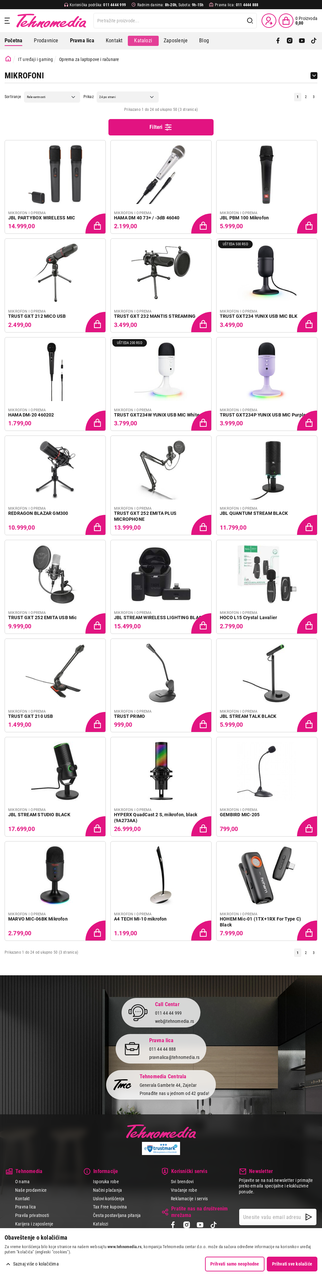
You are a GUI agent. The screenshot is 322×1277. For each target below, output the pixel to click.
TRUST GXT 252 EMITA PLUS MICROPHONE (145, 516)
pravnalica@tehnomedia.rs (174, 1057)
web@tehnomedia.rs (174, 1021)
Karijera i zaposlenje (34, 1223)
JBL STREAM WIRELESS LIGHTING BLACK (159, 617)
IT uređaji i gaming (35, 59)
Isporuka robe (106, 1181)
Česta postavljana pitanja (117, 1215)
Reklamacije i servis (189, 1198)
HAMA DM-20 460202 (31, 414)
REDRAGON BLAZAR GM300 (38, 513)
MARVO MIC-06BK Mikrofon (38, 919)
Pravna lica (25, 1206)
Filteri (161, 127)
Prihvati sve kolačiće (292, 1264)
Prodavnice (46, 40)
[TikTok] (313, 40)
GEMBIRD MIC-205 (240, 814)
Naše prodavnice (31, 1190)
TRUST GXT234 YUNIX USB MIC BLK (258, 316)
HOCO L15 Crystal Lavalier (248, 617)
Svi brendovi (182, 1181)
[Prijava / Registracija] (269, 20)
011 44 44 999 (168, 1013)
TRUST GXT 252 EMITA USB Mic (42, 617)
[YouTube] (302, 40)
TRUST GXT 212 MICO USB (37, 316)
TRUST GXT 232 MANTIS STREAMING (155, 316)
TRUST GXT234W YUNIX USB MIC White (156, 414)
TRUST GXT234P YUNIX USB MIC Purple (263, 414)
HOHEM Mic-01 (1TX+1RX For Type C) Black (260, 921)
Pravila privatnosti (32, 1215)
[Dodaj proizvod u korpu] (95, 223)
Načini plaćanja (107, 1190)
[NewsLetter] (309, 1217)
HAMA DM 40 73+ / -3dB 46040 (147, 217)
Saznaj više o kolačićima (36, 1264)
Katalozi (143, 40)
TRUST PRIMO (129, 716)
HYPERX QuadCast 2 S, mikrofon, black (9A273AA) (155, 817)
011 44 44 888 (162, 1049)
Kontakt (114, 40)
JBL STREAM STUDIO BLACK (39, 814)
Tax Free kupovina (110, 1206)
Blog (204, 40)
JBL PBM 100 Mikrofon (244, 217)
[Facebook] (278, 40)
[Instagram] (289, 40)
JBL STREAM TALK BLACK (248, 716)
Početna (13, 40)
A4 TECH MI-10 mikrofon (140, 919)
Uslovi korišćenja (109, 1198)
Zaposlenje (176, 40)
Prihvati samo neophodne (234, 1264)
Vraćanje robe (184, 1190)
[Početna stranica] (8, 59)
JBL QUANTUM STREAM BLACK (254, 513)
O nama (22, 1181)
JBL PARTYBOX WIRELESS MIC (41, 217)
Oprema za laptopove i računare (89, 59)
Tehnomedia (51, 20)
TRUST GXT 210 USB (30, 716)
